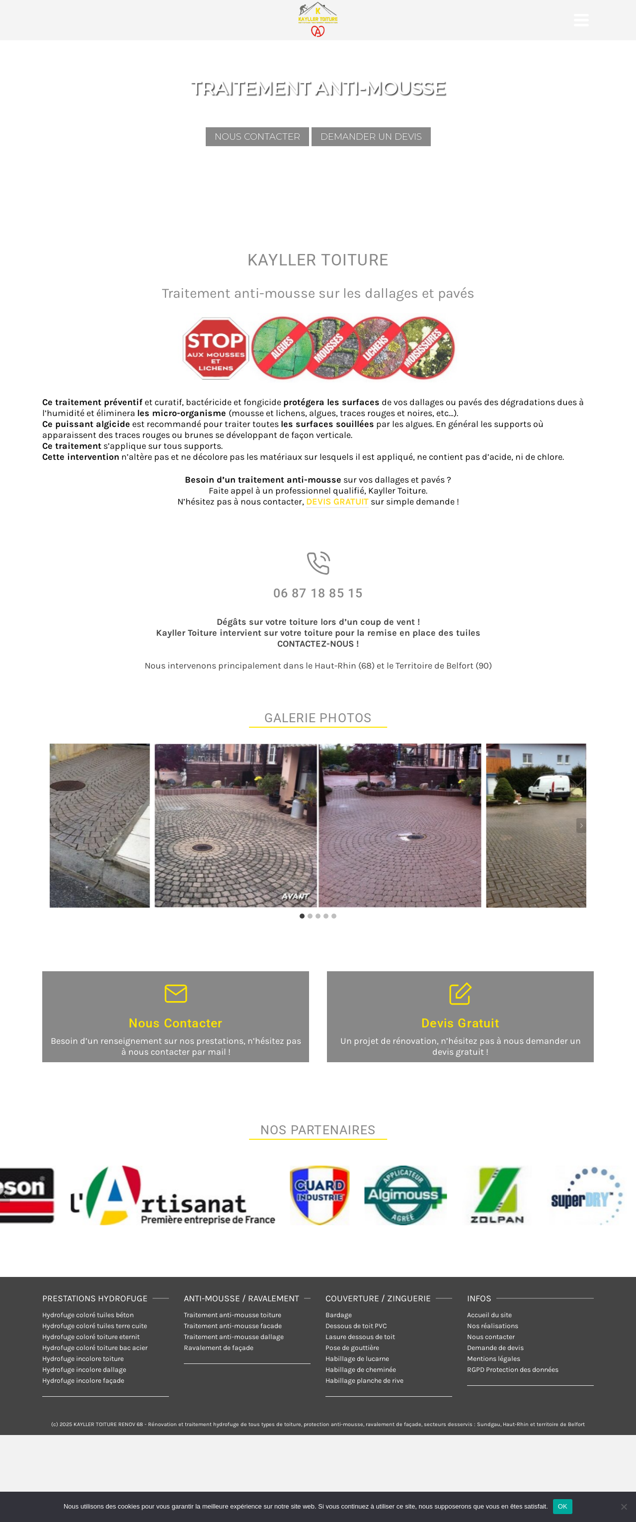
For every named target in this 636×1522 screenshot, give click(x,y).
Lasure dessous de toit (360, 1337)
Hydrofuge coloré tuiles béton (88, 1315)
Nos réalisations (492, 1326)
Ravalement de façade (218, 1348)
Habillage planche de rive (364, 1380)
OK (562, 1506)
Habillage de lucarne (357, 1358)
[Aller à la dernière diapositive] (55, 825)
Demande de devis (495, 1348)
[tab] (302, 916)
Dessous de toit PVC (356, 1326)
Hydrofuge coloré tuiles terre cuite (94, 1326)
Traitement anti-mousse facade (233, 1326)
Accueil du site (489, 1315)
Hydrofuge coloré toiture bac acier (95, 1348)
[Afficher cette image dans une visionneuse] (318, 826)
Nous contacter (491, 1337)
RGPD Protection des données (512, 1369)
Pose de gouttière (352, 1348)
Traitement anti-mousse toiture (232, 1315)
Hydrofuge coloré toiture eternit (91, 1337)
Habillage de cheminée (360, 1369)
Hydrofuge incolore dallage (84, 1369)
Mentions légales (493, 1358)
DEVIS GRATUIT (337, 501)
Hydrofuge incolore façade (83, 1380)
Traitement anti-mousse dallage (234, 1337)
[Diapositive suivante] (581, 825)
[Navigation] (581, 20)
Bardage (338, 1315)
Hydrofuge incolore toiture (83, 1358)
